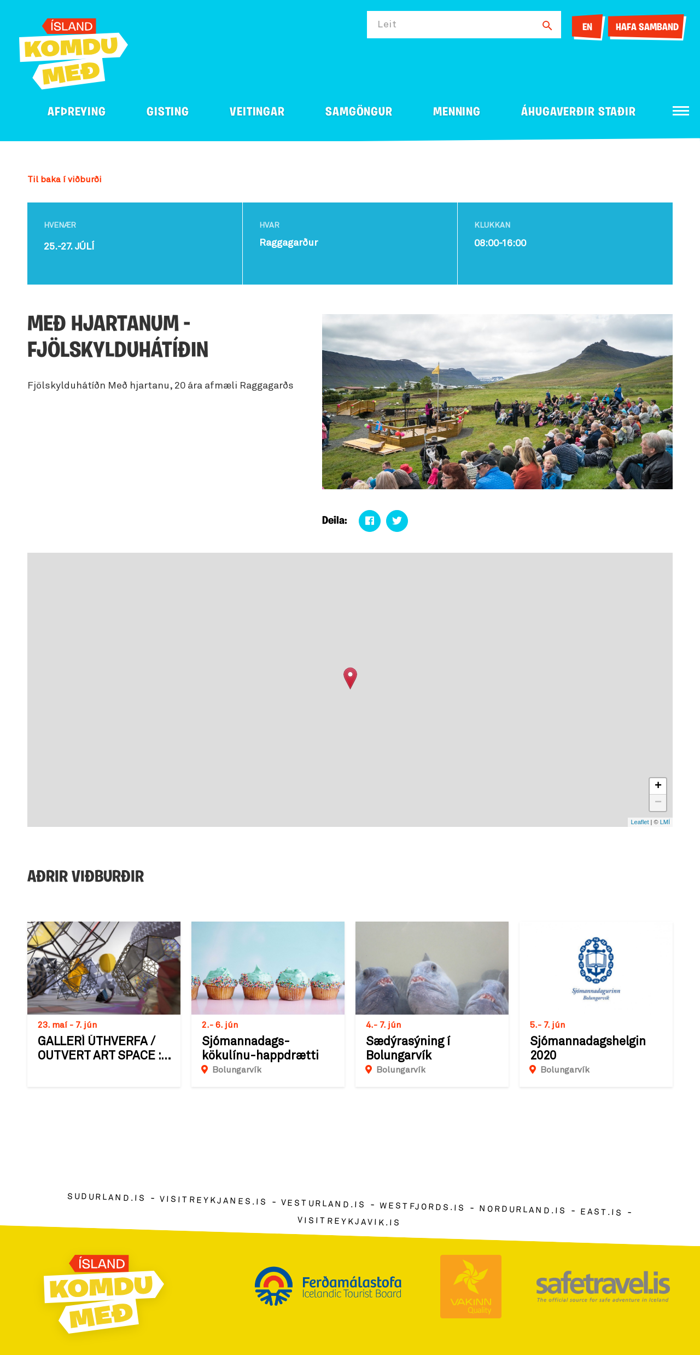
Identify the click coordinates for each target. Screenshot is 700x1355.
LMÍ (665, 822)
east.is (601, 1212)
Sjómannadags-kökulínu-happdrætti (260, 1049)
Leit (387, 25)
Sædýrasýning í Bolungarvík (408, 1049)
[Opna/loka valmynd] (681, 111)
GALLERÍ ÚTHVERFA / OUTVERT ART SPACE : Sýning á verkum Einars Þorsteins (103, 1049)
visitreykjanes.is (213, 1200)
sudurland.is (106, 1197)
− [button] (658, 803)
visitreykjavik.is (349, 1221)
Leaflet (640, 822)
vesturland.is (323, 1203)
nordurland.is (523, 1210)
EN (587, 27)
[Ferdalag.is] (73, 51)
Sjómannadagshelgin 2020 (588, 1049)
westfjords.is (422, 1206)
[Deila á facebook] (370, 521)
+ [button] (658, 786)
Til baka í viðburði (64, 179)
